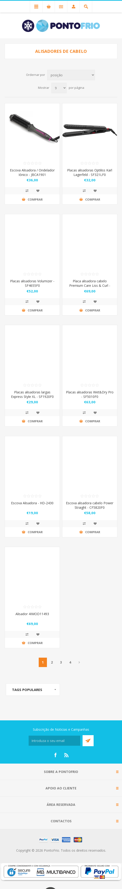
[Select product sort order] (71, 75)
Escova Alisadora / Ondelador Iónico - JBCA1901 (32, 172)
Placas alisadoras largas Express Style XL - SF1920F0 (32, 394)
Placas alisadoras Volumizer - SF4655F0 (32, 283)
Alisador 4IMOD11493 (32, 614)
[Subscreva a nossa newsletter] (54, 741)
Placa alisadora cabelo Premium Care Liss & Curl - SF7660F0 (89, 285)
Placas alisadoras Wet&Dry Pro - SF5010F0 (90, 394)
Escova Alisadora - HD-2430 (32, 503)
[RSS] (66, 755)
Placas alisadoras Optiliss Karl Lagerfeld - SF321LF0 (89, 172)
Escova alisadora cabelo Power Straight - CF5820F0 (89, 505)
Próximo (79, 662)
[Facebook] (55, 755)
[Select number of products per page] (59, 88)
